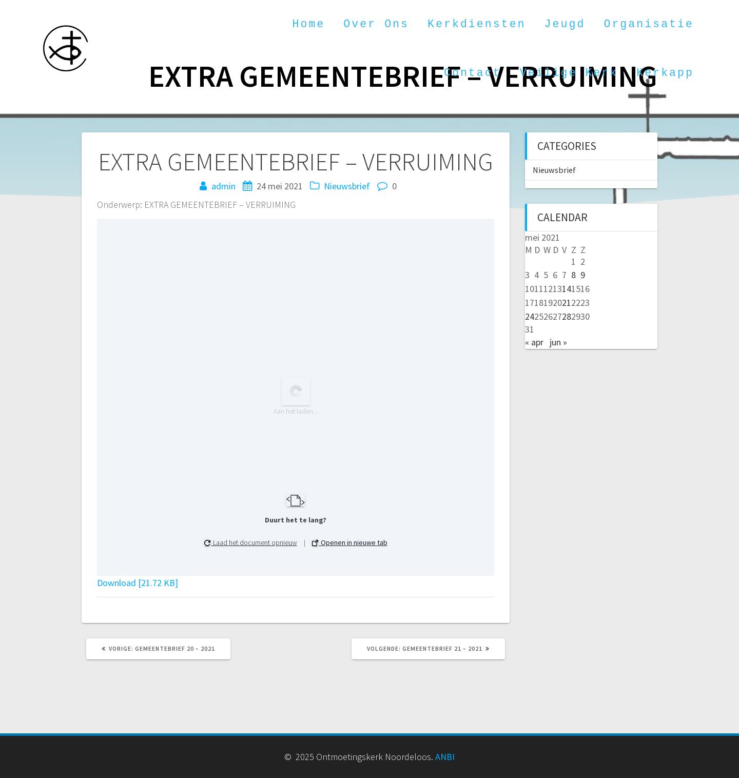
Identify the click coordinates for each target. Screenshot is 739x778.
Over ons (376, 24)
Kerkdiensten (476, 24)
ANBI (445, 757)
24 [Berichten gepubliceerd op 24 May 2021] (529, 316)
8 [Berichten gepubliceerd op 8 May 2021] (573, 275)
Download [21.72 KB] (137, 583)
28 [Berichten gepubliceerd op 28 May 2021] (566, 316)
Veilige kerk (569, 73)
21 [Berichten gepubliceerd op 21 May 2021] (566, 302)
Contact (472, 73)
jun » (558, 342)
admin (223, 186)
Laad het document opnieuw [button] (250, 542)
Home (308, 24)
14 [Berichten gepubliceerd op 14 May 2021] (566, 289)
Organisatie (649, 24)
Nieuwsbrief (347, 186)
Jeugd (565, 24)
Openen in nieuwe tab (349, 542)
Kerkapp (665, 73)
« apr (534, 342)
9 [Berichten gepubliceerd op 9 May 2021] (582, 275)
